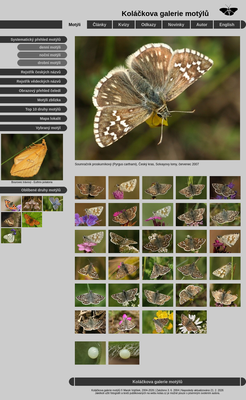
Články (99, 24)
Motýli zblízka (49, 100)
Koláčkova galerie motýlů (165, 14)
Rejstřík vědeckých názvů (39, 81)
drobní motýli (49, 63)
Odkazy (148, 24)
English (226, 24)
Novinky (176, 24)
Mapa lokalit (50, 118)
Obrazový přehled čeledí (40, 91)
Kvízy (123, 24)
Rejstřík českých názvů (41, 72)
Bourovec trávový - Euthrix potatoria (31, 182)
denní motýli (50, 47)
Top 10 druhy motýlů (43, 109)
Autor (202, 24)
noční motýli (50, 55)
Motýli (75, 24)
